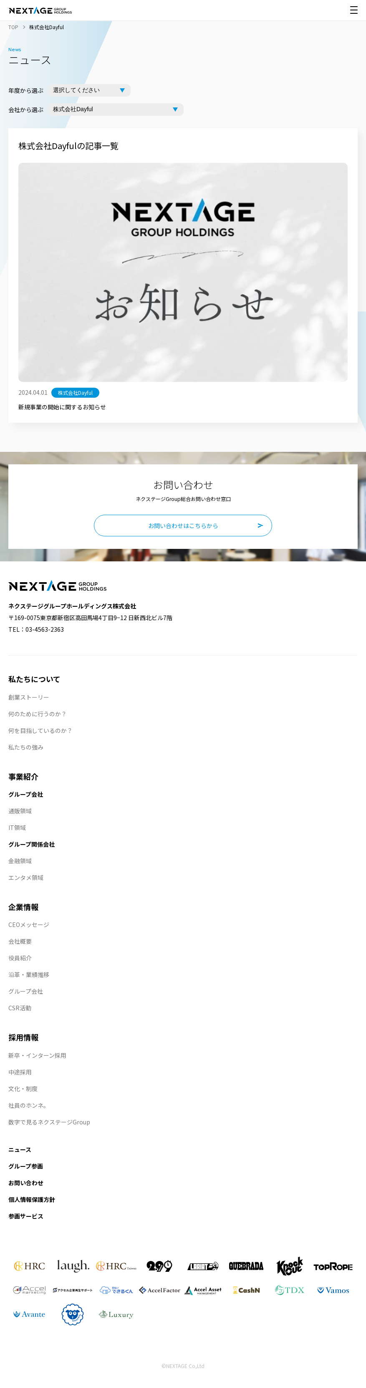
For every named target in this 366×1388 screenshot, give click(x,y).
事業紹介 (23, 776)
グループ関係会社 (31, 844)
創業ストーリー (28, 697)
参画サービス (25, 1216)
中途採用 (20, 1072)
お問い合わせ (25, 1183)
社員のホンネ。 (28, 1105)
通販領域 (20, 811)
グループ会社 (25, 794)
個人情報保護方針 (31, 1199)
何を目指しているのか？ (40, 730)
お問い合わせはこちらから (183, 525)
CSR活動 (19, 1008)
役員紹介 (20, 958)
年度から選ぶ (25, 90)
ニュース (19, 1149)
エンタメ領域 (25, 877)
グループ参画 (25, 1166)
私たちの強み (25, 747)
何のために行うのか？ (37, 714)
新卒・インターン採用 (37, 1055)
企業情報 (23, 906)
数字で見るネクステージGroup (49, 1122)
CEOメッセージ (28, 924)
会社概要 (20, 941)
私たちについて (34, 678)
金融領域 (20, 861)
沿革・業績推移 (28, 974)
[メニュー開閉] (354, 10)
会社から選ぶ (25, 109)
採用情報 (23, 1037)
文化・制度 (23, 1088)
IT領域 (17, 827)
